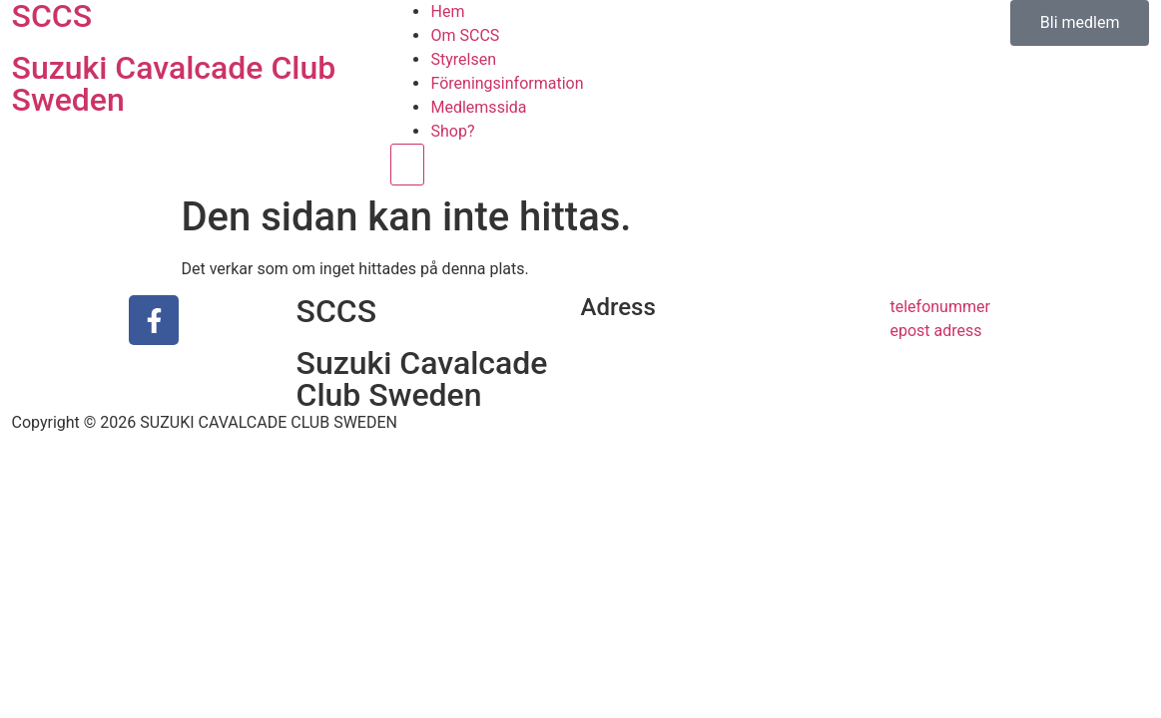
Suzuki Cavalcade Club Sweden (174, 84)
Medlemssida (478, 107)
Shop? (452, 131)
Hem (447, 11)
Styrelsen (463, 59)
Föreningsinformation (506, 83)
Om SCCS (464, 35)
